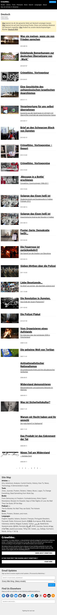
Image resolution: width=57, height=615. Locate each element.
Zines (4, 491)
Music (34, 491)
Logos (40, 491)
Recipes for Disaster (18, 501)
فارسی (36, 524)
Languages (38, 5)
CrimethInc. (5, 2)
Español (11, 519)
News (47, 483)
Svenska (39, 526)
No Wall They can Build (21, 509)
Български (37, 521)
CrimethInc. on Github (20, 595)
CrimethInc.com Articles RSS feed (53, 595)
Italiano (17, 519)
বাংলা (34, 526)
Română (22, 526)
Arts (3, 483)
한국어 (15, 526)
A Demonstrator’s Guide (19, 486)
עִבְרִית (51, 526)
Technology (6, 486)
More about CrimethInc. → (44, 553)
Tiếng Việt (26, 529)
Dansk (45, 526)
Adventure (9, 483)
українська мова (15, 529)
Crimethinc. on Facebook (7, 595)
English (4, 519)
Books (3, 5)
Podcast (5, 506)
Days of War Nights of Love (36, 501)
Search (31, 5)
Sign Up (51, 585)
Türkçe (31, 524)
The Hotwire (35, 509)
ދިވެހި (38, 529)
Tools (14, 5)
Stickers (23, 491)
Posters (16, 491)
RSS (9, 480)
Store (26, 5)
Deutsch (24, 519)
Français (30, 519)
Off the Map (17, 503)
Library (8, 5)
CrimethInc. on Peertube (40, 595)
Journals (10, 491)
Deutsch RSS (13, 29)
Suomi (24, 521)
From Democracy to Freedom (12, 498)
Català (33, 529)
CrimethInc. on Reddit (49, 595)
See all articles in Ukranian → (10, 7)
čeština (12, 524)
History (34, 483)
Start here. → (49, 562)
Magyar (18, 524)
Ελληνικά (17, 521)
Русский (5, 521)
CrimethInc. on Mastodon (3, 595)
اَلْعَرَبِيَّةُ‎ (28, 526)
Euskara (25, 524)
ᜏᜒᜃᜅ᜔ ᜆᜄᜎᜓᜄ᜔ (12, 531)
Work (39, 498)
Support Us (53, 2)
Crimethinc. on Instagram (11, 595)
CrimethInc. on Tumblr (24, 595)
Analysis (17, 483)
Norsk (4, 531)
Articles (5, 481)
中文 (43, 521)
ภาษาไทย (5, 529)
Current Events (26, 483)
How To (41, 483)
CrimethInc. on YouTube (45, 595)
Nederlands (44, 524)
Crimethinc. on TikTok (36, 595)
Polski (11, 521)
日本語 (29, 521)
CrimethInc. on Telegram (32, 595)
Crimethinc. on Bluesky (16, 595)
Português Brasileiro (42, 519)
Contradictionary (30, 498)
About (45, 5)
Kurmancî (49, 529)
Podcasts (20, 5)
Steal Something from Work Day (22, 493)
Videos (29, 491)
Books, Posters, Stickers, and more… (15, 514)
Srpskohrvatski (7, 526)
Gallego (43, 529)
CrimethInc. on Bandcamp (28, 595)
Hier (3, 23)
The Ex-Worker (7, 509)
